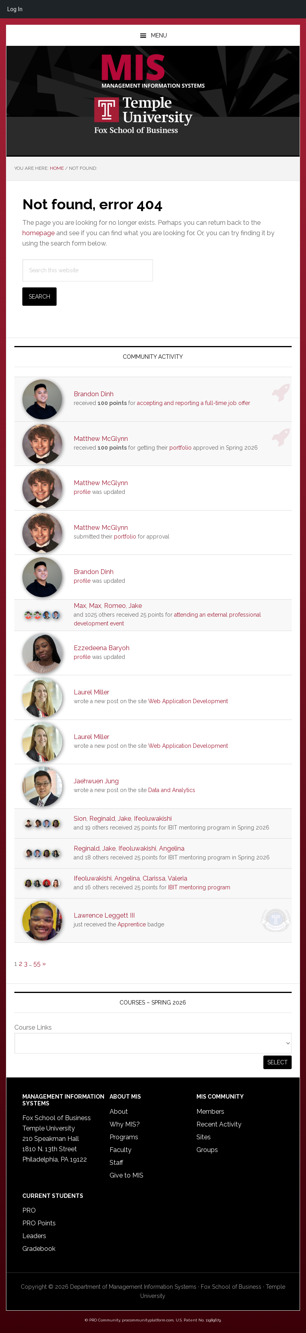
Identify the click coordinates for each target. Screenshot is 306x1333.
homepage (38, 233)
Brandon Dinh (94, 394)
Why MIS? (125, 1124)
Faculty (120, 1150)
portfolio (180, 447)
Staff (116, 1162)
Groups (207, 1150)
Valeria (177, 878)
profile (82, 492)
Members (210, 1111)
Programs (124, 1137)
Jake (135, 605)
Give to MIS (126, 1175)
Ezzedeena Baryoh (101, 648)
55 (37, 963)
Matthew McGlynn (101, 438)
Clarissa (154, 878)
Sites (203, 1137)
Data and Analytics (171, 790)
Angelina (171, 848)
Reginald (102, 818)
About (119, 1111)
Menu (159, 35)
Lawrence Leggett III (104, 915)
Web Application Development (188, 701)
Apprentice (132, 924)
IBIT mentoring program (199, 887)
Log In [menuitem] (14, 9)
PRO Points (39, 1223)
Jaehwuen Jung (96, 781)
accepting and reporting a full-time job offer (193, 403)
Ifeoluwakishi (153, 818)
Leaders (34, 1236)
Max (80, 605)
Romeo (115, 605)
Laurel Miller (91, 692)
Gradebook (38, 1248)
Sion (80, 818)
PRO (29, 1210)
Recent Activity (218, 1124)
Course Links (33, 1027)
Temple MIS (152, 72)
